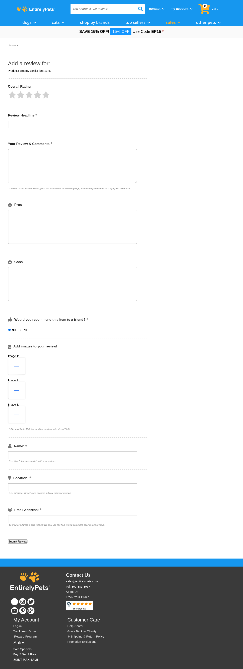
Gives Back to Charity (82, 631)
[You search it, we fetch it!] (102, 9)
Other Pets (208, 22)
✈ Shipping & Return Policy (86, 636)
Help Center (76, 626)
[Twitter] (30, 601)
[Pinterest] (22, 610)
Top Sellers (137, 22)
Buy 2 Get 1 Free (24, 654)
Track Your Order (77, 597)
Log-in (17, 626)
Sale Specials (22, 649)
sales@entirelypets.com (82, 581)
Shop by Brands (95, 22)
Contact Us (78, 575)
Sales (173, 22)
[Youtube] (14, 610)
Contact (156, 8)
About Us (72, 591)
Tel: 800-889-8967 (78, 586)
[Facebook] (14, 601)
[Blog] (30, 610)
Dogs (29, 22)
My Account (181, 8)
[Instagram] (22, 601)
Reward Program (25, 636)
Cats (58, 22)
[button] (12, 95)
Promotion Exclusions (82, 641)
